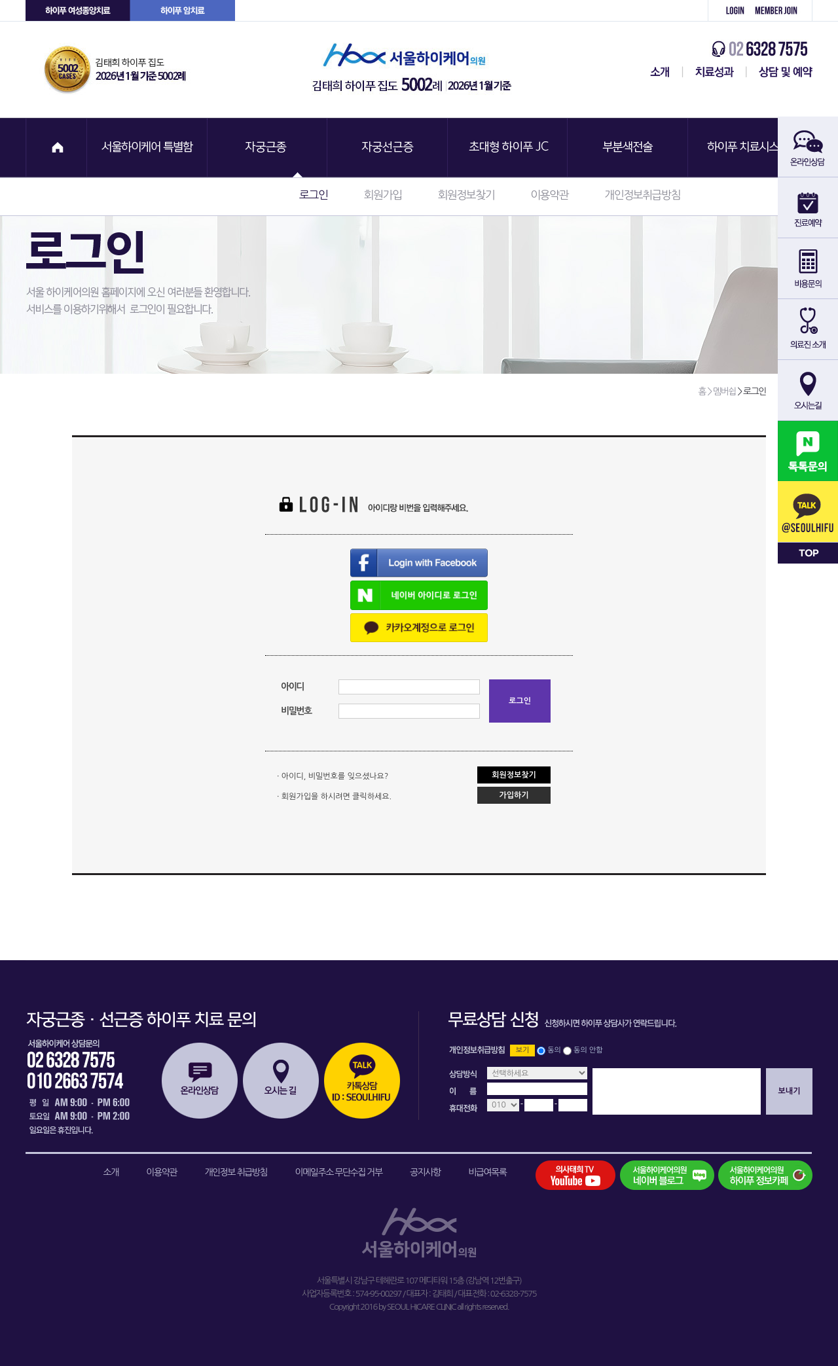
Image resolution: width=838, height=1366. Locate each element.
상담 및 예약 (779, 72)
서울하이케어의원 (415, 70)
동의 (554, 1050)
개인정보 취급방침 (235, 1172)
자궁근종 (268, 147)
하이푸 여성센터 (78, 11)
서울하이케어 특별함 (147, 147)
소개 (110, 1172)
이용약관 (549, 194)
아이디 (292, 686)
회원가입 (780, 11)
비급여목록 (487, 1172)
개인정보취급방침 (642, 194)
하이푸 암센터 (182, 11)
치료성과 (714, 72)
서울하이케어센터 (657, 72)
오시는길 (281, 1081)
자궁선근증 (388, 147)
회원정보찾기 (465, 194)
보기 (523, 1050)
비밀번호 (296, 710)
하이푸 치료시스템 (749, 147)
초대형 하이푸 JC (508, 147)
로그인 (728, 11)
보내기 (789, 1091)
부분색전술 (629, 147)
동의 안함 (588, 1050)
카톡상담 (362, 1081)
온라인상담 (200, 1081)
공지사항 (425, 1172)
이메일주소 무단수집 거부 (338, 1172)
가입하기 (513, 795)
